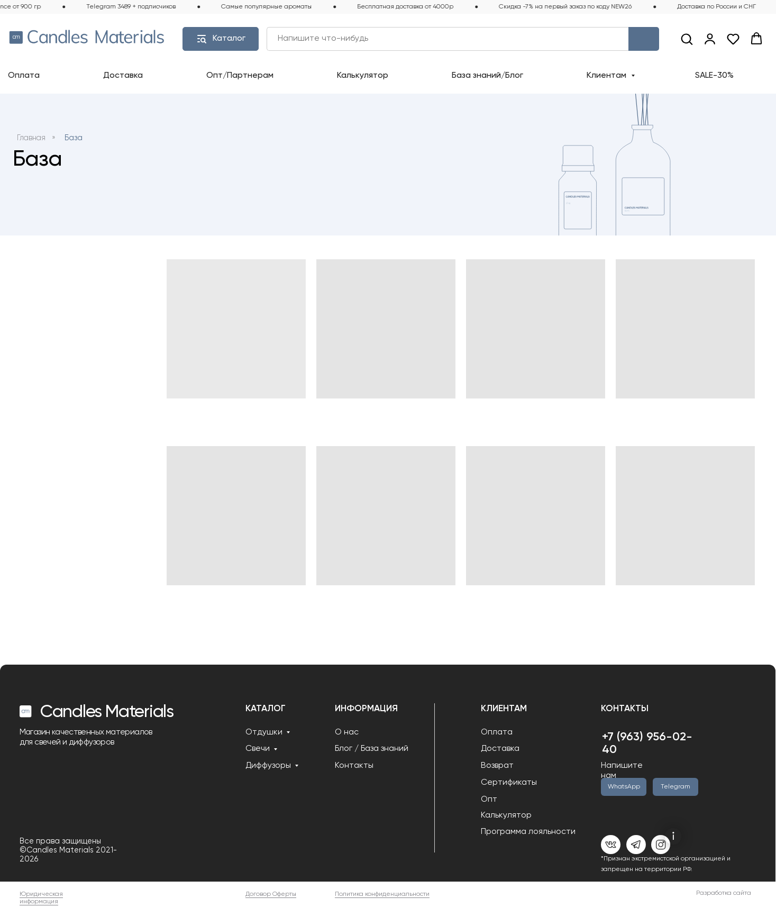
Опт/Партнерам (239, 75)
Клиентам (607, 75)
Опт (489, 799)
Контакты (354, 765)
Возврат (497, 765)
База (74, 138)
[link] (710, 38)
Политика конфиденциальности (382, 894)
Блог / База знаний (371, 749)
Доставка (123, 75)
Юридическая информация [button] (41, 898)
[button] (686, 38)
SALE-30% (714, 75)
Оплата (24, 75)
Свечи (257, 749)
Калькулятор (362, 75)
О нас (347, 732)
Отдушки (263, 732)
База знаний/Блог (487, 75)
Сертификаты (509, 782)
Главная (31, 138)
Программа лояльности (528, 832)
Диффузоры (268, 765)
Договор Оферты (270, 894)
